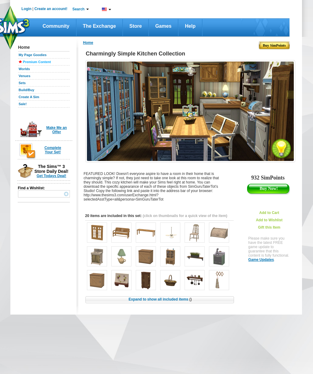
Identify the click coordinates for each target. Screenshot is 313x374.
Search (78, 9)
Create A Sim (29, 97)
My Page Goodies (33, 55)
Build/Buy (26, 90)
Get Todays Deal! (51, 176)
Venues (25, 76)
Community (56, 26)
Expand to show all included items (160, 299)
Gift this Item (269, 227)
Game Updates (261, 260)
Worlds (24, 69)
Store (135, 26)
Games (163, 26)
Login (26, 9)
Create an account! (50, 9)
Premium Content (37, 62)
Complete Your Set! (53, 150)
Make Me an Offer (56, 130)
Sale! (23, 104)
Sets (22, 83)
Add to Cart (269, 213)
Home (88, 43)
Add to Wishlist (269, 220)
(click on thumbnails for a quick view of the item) (185, 216)
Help (190, 26)
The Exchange (99, 26)
